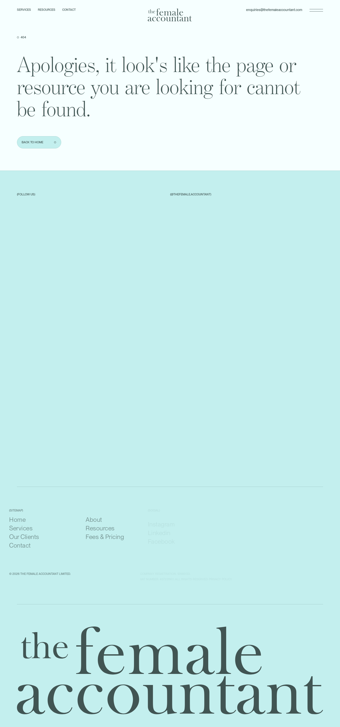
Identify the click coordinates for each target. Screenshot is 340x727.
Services (24, 9)
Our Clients (17, 536)
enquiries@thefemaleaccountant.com (274, 9)
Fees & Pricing (98, 536)
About (87, 519)
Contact (69, 9)
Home (10, 519)
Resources (46, 9)
